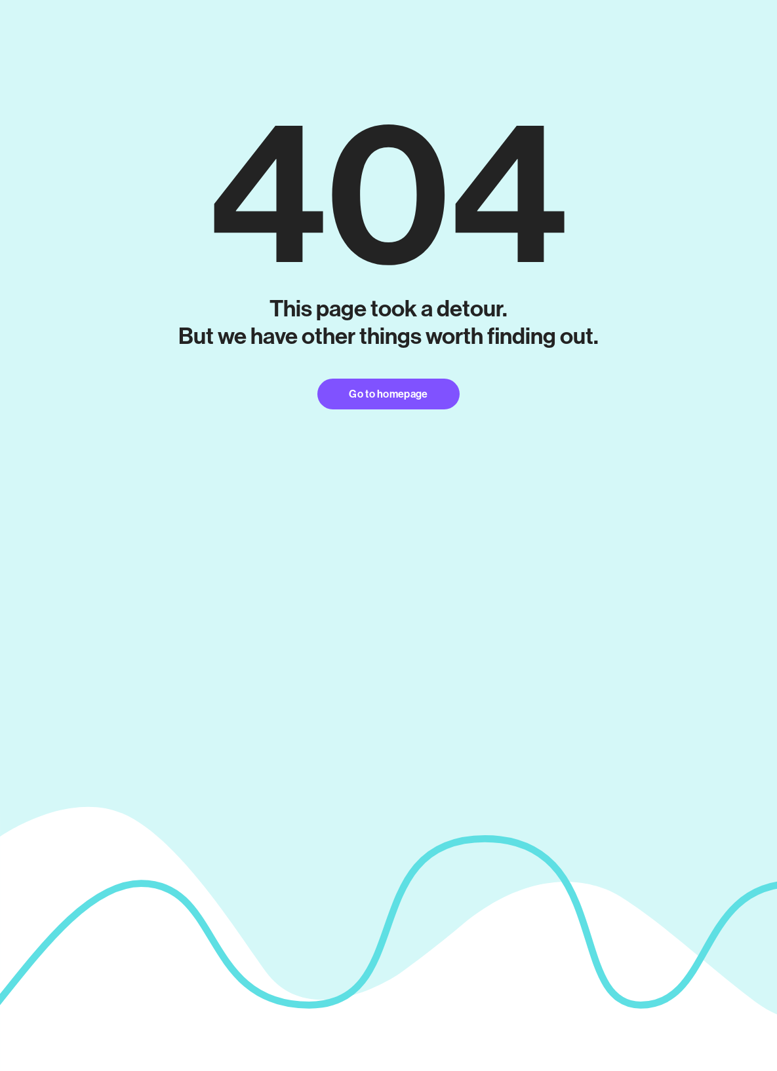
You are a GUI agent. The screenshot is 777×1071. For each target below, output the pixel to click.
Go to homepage (388, 394)
